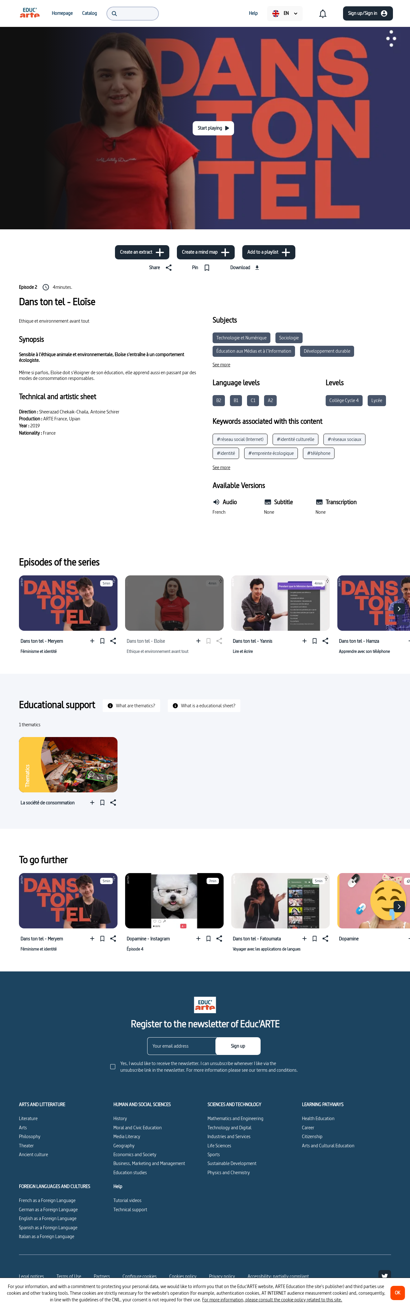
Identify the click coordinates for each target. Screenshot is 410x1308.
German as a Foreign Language (48, 1209)
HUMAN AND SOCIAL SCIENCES (142, 1104)
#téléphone (318, 453)
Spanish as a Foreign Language (48, 1227)
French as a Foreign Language (47, 1200)
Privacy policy (222, 1276)
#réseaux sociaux (344, 439)
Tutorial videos (127, 1200)
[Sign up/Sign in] (368, 13)
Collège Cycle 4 (344, 400)
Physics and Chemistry (229, 1172)
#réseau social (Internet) (240, 439)
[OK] (397, 1293)
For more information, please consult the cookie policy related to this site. (272, 1299)
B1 (236, 400)
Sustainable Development (232, 1163)
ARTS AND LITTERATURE (42, 1104)
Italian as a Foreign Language (46, 1236)
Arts (23, 1127)
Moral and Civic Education (137, 1127)
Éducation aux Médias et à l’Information (253, 351)
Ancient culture (33, 1154)
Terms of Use (69, 1276)
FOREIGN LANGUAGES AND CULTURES (54, 1186)
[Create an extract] (142, 252)
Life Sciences (219, 1145)
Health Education (318, 1118)
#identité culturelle (295, 439)
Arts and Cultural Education (328, 1145)
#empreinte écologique (271, 453)
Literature (28, 1118)
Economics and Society (134, 1154)
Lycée (376, 400)
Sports (214, 1154)
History (120, 1118)
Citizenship (312, 1136)
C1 (253, 400)
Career (308, 1127)
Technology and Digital (229, 1127)
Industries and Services (229, 1136)
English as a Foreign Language (47, 1218)
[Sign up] (238, 1046)
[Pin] (202, 267)
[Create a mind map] (206, 252)
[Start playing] (213, 128)
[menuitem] (29, 13)
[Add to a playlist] (268, 252)
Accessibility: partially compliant (278, 1276)
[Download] (245, 267)
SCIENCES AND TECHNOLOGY (234, 1104)
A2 (270, 400)
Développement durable (327, 351)
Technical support (130, 1209)
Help (117, 1186)
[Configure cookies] (140, 1276)
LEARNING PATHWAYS (322, 1104)
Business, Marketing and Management (149, 1163)
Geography (124, 1145)
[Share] (161, 267)
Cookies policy (182, 1276)
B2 (218, 400)
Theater (26, 1145)
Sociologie (289, 337)
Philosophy (29, 1136)
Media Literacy (126, 1136)
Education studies (130, 1172)
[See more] (221, 365)
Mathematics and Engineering (235, 1118)
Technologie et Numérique (241, 337)
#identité (226, 453)
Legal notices (31, 1276)
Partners (102, 1276)
